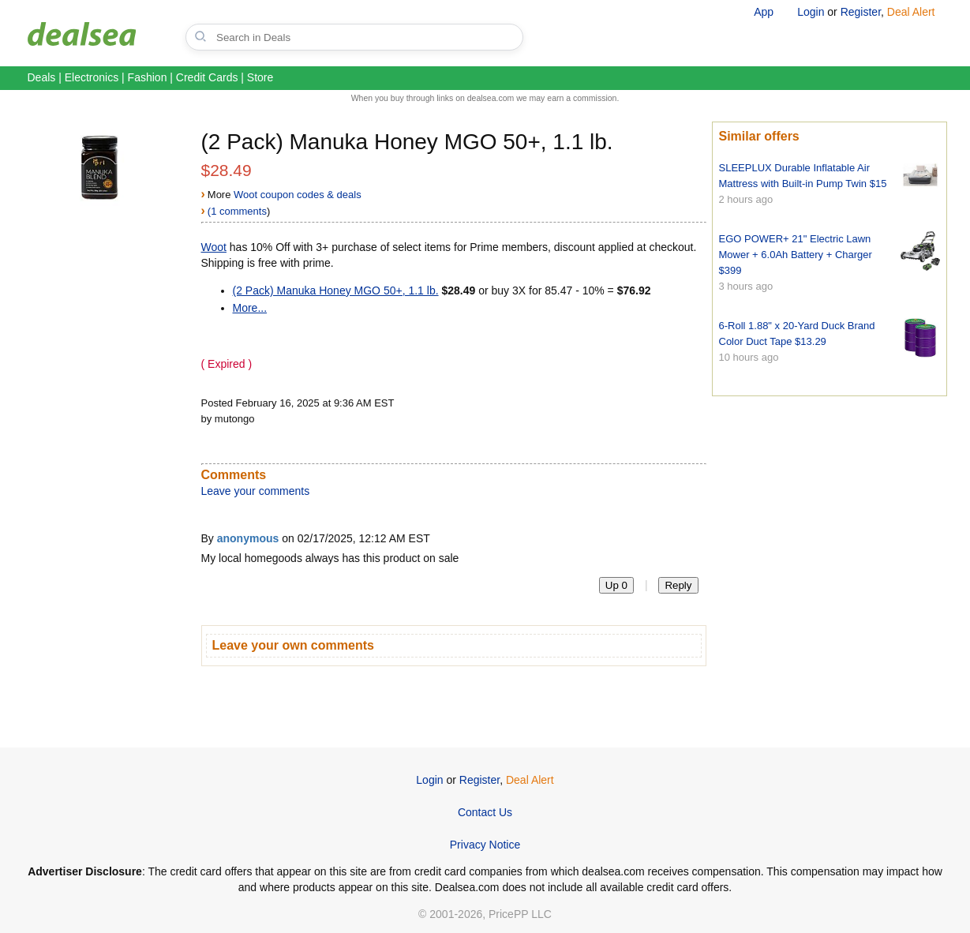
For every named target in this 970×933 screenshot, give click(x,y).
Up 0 (616, 585)
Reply (678, 585)
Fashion (147, 77)
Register (861, 12)
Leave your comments (255, 491)
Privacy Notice (485, 844)
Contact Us (485, 812)
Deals (42, 77)
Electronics (91, 77)
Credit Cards (207, 77)
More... (250, 308)
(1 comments (237, 211)
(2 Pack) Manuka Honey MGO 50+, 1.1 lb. (336, 290)
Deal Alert (911, 12)
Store (260, 77)
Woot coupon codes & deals (297, 194)
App (763, 12)
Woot (214, 247)
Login (810, 12)
